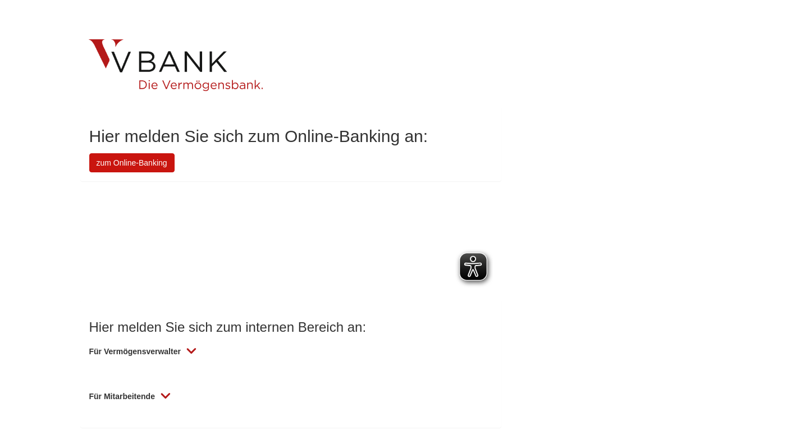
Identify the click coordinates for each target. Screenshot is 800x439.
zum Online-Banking (132, 162)
